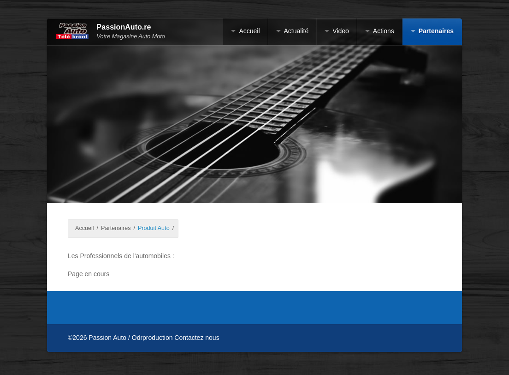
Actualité (296, 31)
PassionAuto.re (124, 27)
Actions (383, 31)
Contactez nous (196, 337)
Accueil (249, 31)
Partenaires (436, 31)
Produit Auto (154, 228)
